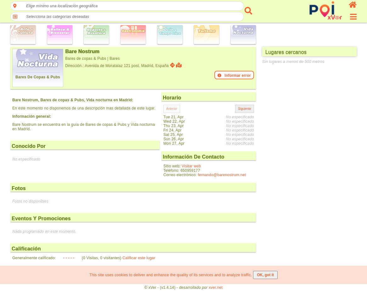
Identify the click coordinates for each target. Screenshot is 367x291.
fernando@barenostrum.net (222, 175)
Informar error (234, 75)
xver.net (216, 287)
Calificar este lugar (138, 258)
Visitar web (191, 166)
